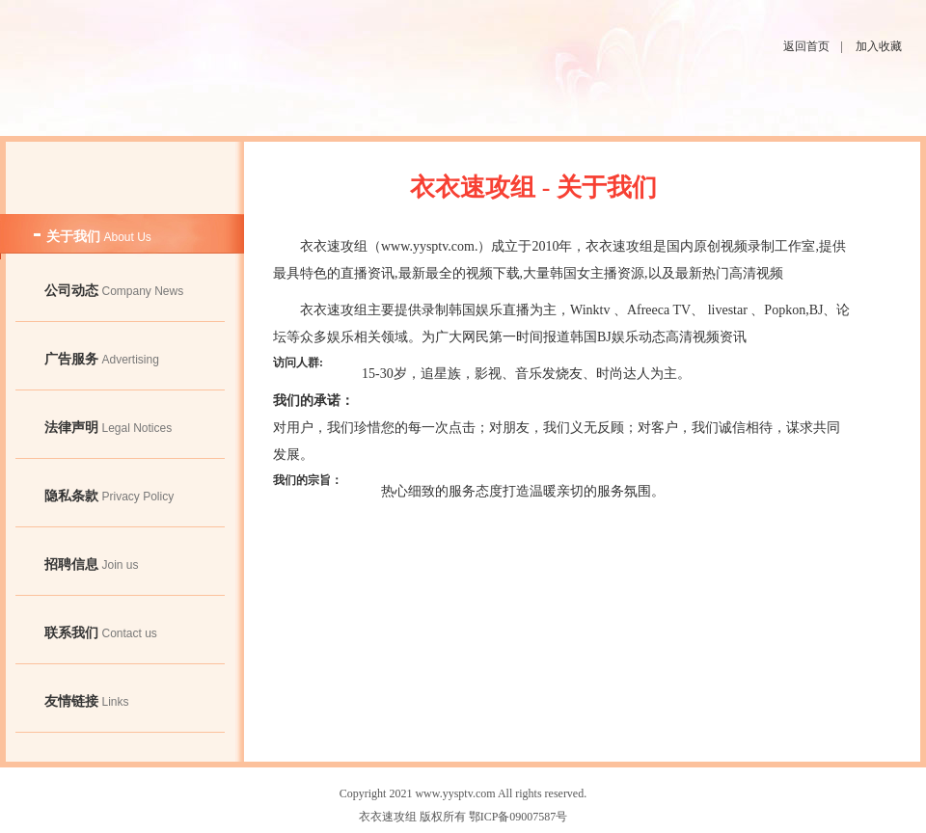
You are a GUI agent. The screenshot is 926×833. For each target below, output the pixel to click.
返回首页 (806, 46)
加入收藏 (879, 46)
